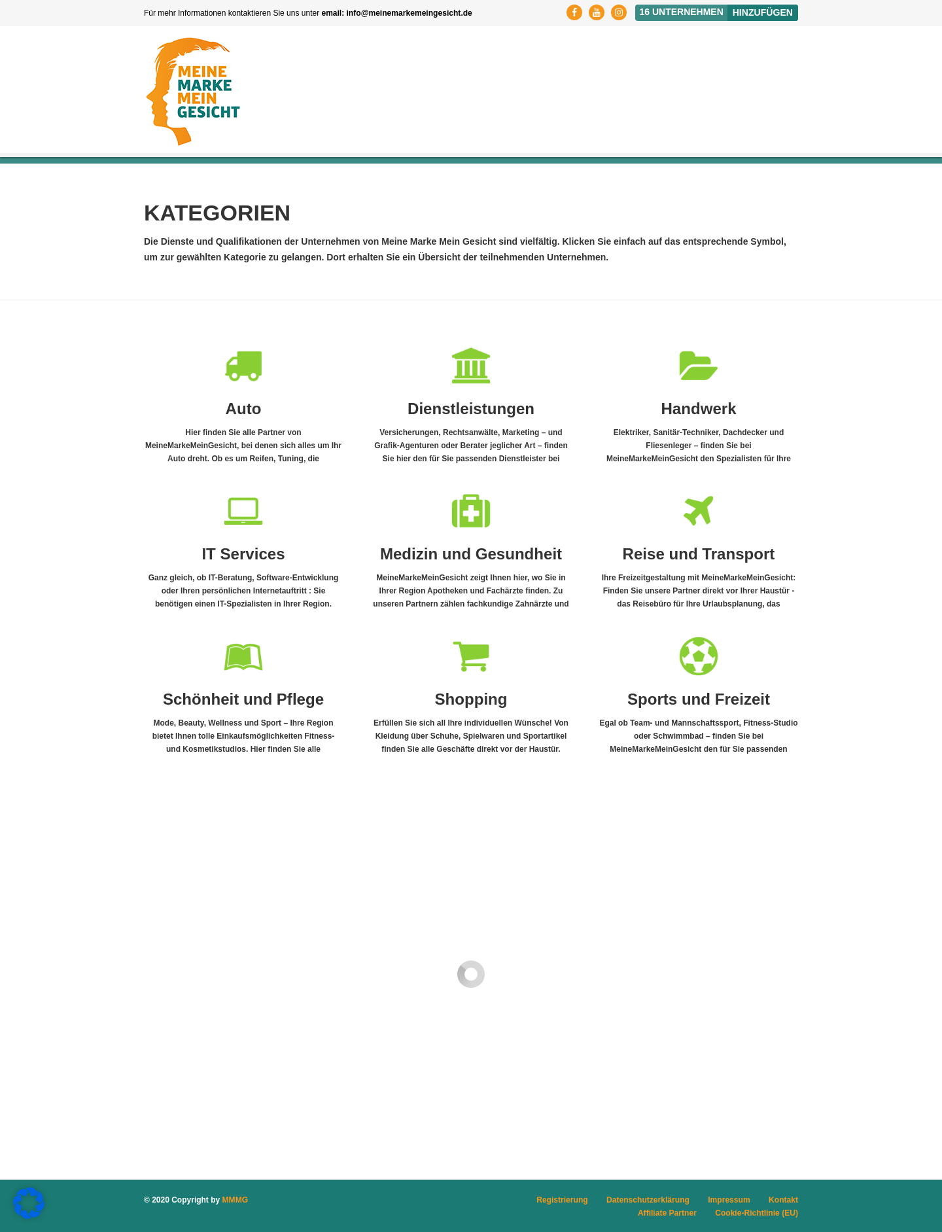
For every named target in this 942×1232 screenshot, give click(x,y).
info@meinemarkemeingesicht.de (409, 13)
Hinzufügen (763, 12)
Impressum (729, 1199)
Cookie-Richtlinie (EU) (757, 1212)
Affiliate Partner (667, 1212)
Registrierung (563, 1199)
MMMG (235, 1199)
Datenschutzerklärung (649, 1199)
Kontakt (783, 1199)
